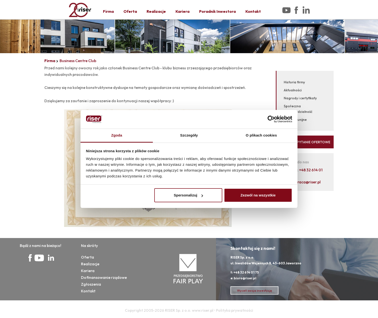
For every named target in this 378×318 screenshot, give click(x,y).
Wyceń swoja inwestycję (254, 290)
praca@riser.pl (308, 182)
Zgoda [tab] (116, 135)
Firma (108, 11)
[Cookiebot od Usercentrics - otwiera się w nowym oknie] (271, 119)
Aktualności (293, 90)
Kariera (182, 11)
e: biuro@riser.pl (243, 278)
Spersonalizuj (188, 195)
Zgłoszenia (91, 284)
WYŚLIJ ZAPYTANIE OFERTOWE (305, 142)
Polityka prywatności (234, 310)
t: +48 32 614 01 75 (244, 272)
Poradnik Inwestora (217, 11)
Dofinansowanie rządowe (104, 277)
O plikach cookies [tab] (261, 135)
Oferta (130, 11)
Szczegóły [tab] (189, 135)
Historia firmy (294, 82)
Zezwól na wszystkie (258, 195)
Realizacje (156, 11)
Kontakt (253, 11)
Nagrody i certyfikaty (300, 98)
